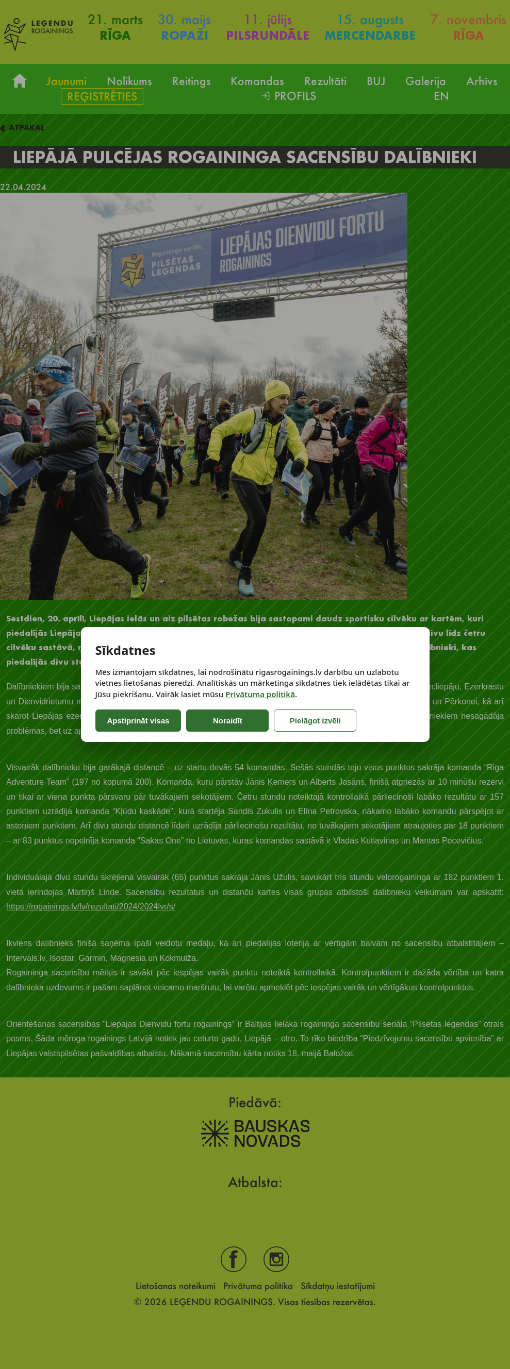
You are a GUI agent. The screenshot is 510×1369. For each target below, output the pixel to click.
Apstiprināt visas (138, 720)
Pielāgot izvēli (315, 720)
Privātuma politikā (260, 694)
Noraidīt (227, 720)
